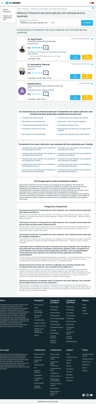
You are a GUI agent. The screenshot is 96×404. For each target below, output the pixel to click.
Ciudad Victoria (71, 357)
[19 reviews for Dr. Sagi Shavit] (46, 48)
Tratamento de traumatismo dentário (35, 125)
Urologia (53, 330)
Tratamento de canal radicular (32, 118)
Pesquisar (26, 9)
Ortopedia (53, 310)
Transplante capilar (38, 379)
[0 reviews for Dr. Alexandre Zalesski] (46, 73)
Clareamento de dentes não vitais (34, 129)
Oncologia (69, 313)
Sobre (36, 308)
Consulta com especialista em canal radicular (74, 134)
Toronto (69, 372)
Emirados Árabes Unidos (88, 355)
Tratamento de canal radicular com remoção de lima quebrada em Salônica (74, 170)
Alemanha (85, 365)
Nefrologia (70, 324)
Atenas (68, 366)
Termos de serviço (37, 316)
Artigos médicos (40, 323)
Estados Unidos (87, 359)
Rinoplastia (38, 375)
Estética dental (39, 354)
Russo (84, 305)
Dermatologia (55, 313)
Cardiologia (54, 321)
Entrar (36, 335)
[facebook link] (84, 395)
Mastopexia (38, 357)
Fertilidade (70, 318)
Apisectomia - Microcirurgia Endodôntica (72, 121)
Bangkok (69, 375)
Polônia (84, 371)
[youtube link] (91, 395)
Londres (69, 360)
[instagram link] (88, 395)
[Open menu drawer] (2, 3)
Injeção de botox (38, 361)
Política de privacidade (38, 311)
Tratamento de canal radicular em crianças (73, 118)
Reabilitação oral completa (55, 380)
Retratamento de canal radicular (33, 121)
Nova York (69, 378)
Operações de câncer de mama (55, 393)
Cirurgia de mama (70, 333)
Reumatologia (71, 321)
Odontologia (54, 333)
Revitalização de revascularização (34, 134)
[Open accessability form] (93, 7)
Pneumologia (70, 315)
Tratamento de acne (55, 369)
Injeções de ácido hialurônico (54, 363)
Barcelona (69, 369)
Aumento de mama (54, 358)
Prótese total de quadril (56, 384)
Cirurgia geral (55, 324)
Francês (85, 313)
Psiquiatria (70, 307)
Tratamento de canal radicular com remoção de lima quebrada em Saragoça (74, 160)
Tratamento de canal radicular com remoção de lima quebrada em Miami (74, 154)
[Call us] (75, 57)
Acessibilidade (39, 320)
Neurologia (70, 310)
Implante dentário (37, 371)
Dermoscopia (54, 354)
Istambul (69, 380)
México (84, 368)
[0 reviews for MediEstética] (46, 94)
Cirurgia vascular (69, 337)
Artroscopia (54, 388)
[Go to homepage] (13, 3)
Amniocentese (55, 376)
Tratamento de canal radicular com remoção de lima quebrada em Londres (38, 160)
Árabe (84, 308)
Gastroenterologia (56, 327)
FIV (35, 368)
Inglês (84, 311)
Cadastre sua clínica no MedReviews (39, 330)
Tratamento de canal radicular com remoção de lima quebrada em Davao (38, 165)
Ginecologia (54, 307)
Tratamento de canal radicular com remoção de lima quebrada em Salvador (38, 149)
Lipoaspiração (39, 365)
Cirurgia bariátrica (37, 387)
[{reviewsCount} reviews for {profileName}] (45, 48)
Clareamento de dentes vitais (68, 125)
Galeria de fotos (39, 326)
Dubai (68, 354)
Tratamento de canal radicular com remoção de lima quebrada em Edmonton (38, 154)
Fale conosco (38, 305)
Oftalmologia (54, 315)
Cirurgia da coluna (70, 328)
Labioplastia (54, 373)
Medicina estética (53, 341)
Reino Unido (86, 362)
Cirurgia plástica (53, 337)
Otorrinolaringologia (56, 318)
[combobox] (33, 23)
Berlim (68, 363)
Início (19, 9)
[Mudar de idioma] (92, 3)
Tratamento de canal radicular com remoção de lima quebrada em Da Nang (74, 165)
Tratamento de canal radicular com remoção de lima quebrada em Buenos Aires (38, 170)
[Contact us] (87, 57)
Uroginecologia (71, 341)
